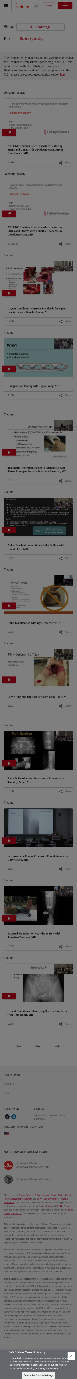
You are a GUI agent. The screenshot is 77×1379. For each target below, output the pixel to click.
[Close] (71, 1356)
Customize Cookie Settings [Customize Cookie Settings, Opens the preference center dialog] (39, 1375)
